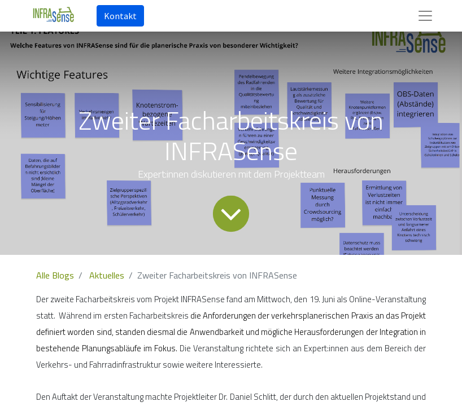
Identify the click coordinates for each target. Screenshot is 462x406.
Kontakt (120, 15)
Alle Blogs (55, 275)
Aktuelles (106, 275)
